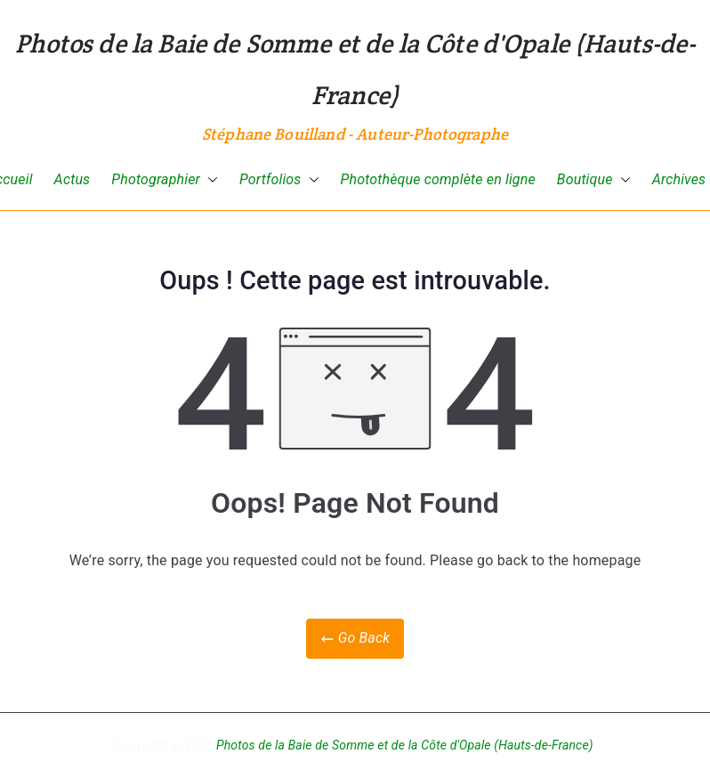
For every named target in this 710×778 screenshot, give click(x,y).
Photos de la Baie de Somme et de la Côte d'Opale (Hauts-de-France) (404, 745)
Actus (72, 179)
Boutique (594, 180)
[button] (209, 180)
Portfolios (279, 180)
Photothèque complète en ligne (438, 179)
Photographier (164, 180)
